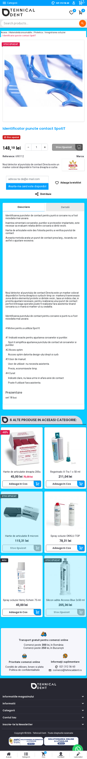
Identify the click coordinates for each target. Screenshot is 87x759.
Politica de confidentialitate (24, 669)
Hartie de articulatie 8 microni (21, 536)
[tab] (24, 207)
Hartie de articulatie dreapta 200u (22, 471)
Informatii (9, 703)
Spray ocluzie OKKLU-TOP (65, 536)
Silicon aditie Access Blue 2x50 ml (65, 600)
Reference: (9, 156)
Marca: (80, 156)
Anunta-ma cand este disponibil (27, 186)
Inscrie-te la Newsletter (18, 724)
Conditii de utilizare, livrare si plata (24, 666)
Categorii (9, 710)
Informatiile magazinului (18, 696)
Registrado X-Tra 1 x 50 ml (65, 471)
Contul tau (9, 717)
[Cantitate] (36, 147)
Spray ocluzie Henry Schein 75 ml (22, 600)
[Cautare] (43, 23)
